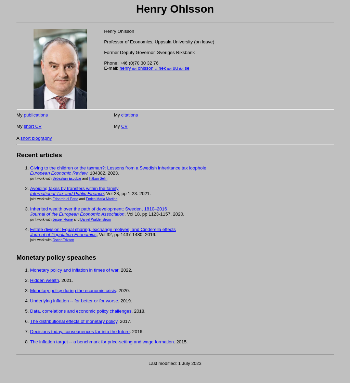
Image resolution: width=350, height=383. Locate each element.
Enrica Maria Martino (101, 199)
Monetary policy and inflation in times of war (74, 270)
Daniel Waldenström (95, 219)
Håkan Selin (98, 178)
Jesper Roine (63, 219)
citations (129, 115)
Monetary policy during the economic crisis (73, 290)
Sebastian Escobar (67, 178)
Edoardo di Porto (65, 199)
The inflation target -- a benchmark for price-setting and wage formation (102, 341)
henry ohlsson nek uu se (154, 68)
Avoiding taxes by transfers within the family (74, 188)
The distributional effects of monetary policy (73, 321)
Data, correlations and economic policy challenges (80, 311)
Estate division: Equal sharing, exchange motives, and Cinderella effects (103, 229)
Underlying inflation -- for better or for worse (74, 300)
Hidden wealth (44, 280)
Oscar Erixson (63, 240)
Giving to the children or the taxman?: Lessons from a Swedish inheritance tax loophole (118, 167)
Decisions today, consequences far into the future (80, 331)
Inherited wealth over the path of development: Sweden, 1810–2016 (98, 208)
